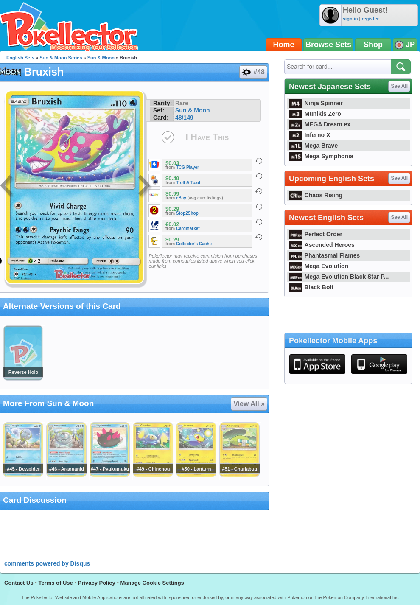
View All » (249, 403)
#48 (253, 72)
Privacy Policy (96, 583)
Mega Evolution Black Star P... (339, 276)
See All (399, 86)
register (369, 18)
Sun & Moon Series (60, 57)
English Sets (20, 57)
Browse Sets (328, 44)
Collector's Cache (194, 243)
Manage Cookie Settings (152, 583)
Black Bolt (311, 287)
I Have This (207, 137)
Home (283, 44)
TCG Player (187, 167)
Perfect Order (315, 234)
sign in (350, 18)
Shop (373, 44)
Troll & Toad (188, 182)
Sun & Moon (101, 57)
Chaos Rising (315, 195)
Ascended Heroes (322, 244)
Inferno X (309, 135)
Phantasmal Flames (324, 255)
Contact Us (19, 583)
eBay (181, 198)
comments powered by (47, 563)
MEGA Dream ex (319, 124)
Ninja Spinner (316, 103)
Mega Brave (313, 145)
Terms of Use (55, 583)
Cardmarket (188, 228)
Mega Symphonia (321, 156)
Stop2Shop (187, 213)
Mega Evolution (318, 266)
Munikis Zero (315, 113)
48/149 (184, 117)
